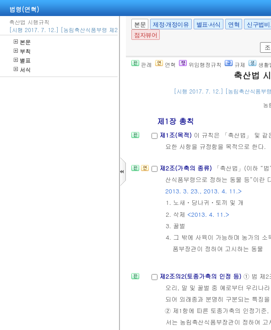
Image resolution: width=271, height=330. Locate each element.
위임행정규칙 (200, 64)
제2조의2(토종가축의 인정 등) (201, 276)
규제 (235, 64)
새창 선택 (258, 42)
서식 (22, 69)
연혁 (233, 24)
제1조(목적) (176, 135)
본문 (22, 42)
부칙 (22, 51)
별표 (22, 60)
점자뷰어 (145, 35)
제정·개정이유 (171, 24)
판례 (141, 64)
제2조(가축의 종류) (186, 168)
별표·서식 (208, 24)
